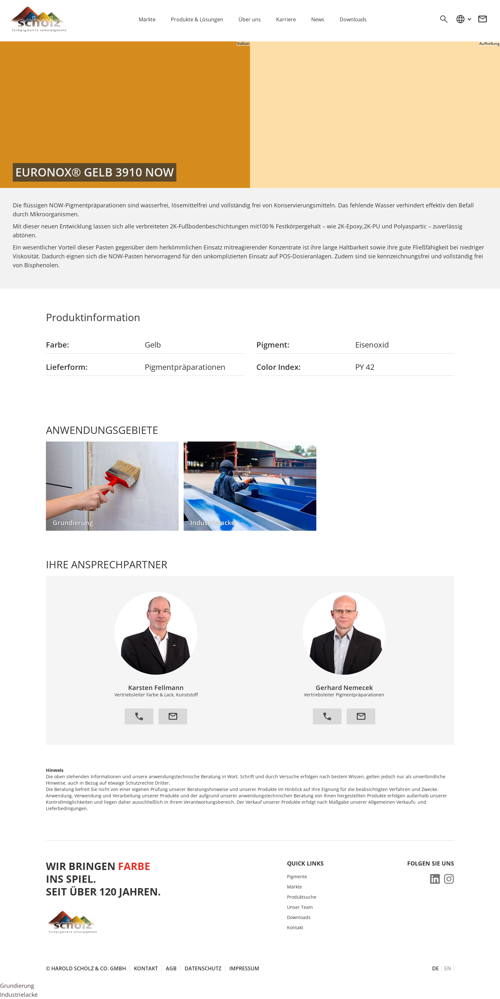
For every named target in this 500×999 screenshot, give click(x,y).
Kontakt (295, 928)
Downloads (299, 917)
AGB (171, 968)
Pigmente (297, 877)
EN (447, 968)
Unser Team (300, 907)
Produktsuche (301, 897)
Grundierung (17, 985)
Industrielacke (19, 994)
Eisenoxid (372, 344)
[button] (463, 19)
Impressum (244, 968)
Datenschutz (203, 968)
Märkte (294, 887)
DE (435, 968)
